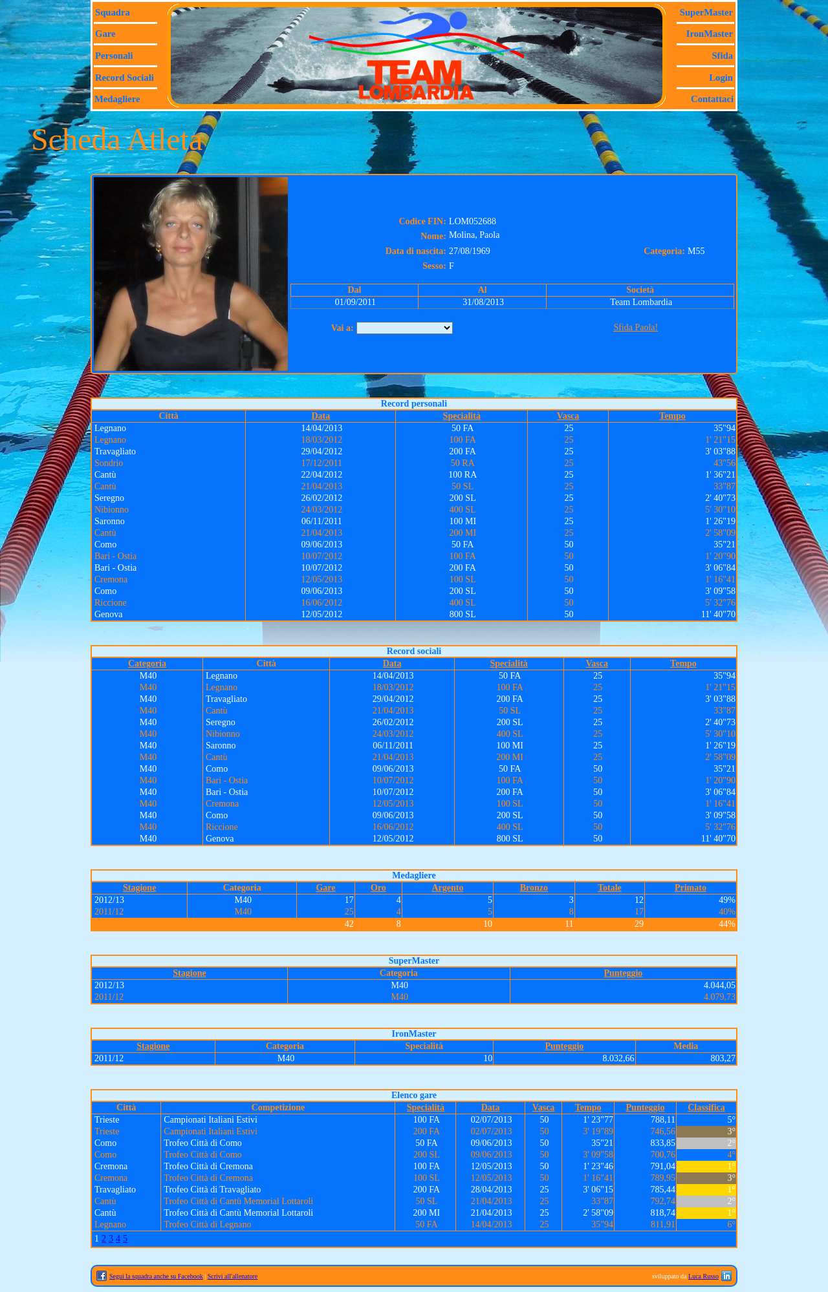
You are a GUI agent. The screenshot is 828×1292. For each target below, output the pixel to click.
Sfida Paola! (635, 327)
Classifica (706, 1107)
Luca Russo (703, 1276)
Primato (690, 888)
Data (320, 416)
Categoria (147, 663)
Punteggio (623, 973)
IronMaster (709, 33)
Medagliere (117, 99)
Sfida (722, 55)
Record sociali (124, 77)
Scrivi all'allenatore (233, 1276)
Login (721, 77)
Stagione (139, 888)
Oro (378, 888)
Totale (610, 888)
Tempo (672, 416)
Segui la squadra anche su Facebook (156, 1276)
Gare (105, 33)
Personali (114, 55)
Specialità (462, 416)
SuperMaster (706, 12)
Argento (447, 888)
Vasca (568, 416)
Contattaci (712, 99)
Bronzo (534, 888)
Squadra (112, 12)
